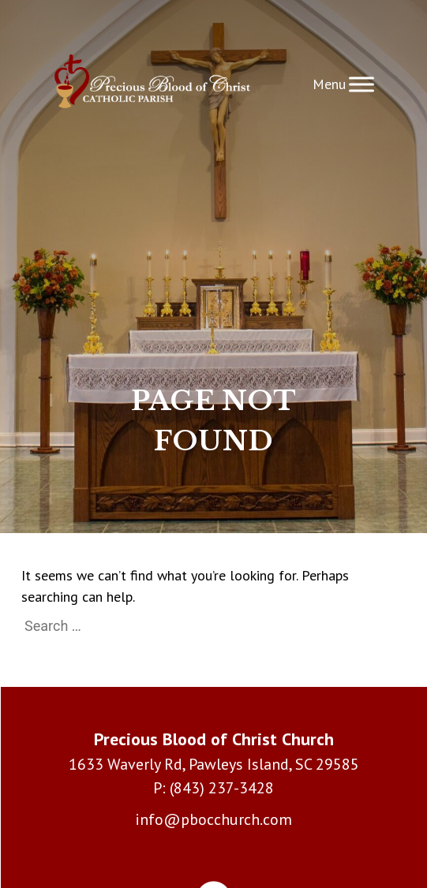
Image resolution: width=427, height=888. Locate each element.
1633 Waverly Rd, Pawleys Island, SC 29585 (214, 764)
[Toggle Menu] (361, 83)
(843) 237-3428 (222, 788)
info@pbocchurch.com (213, 819)
